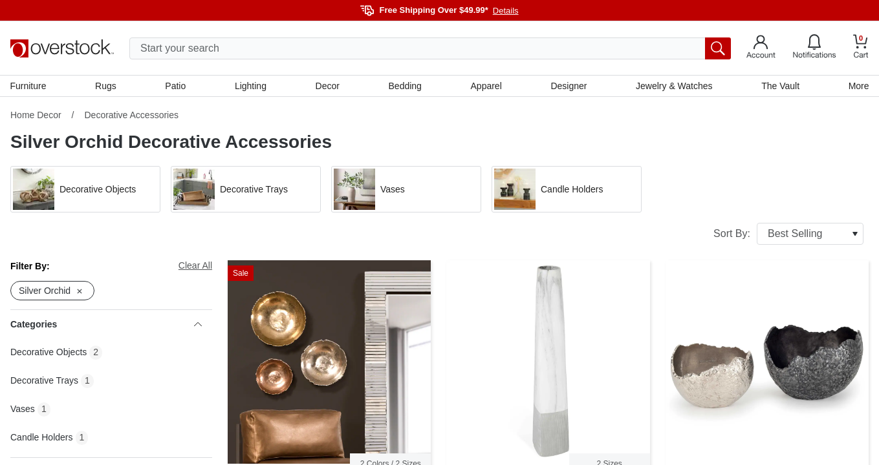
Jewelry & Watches (674, 86)
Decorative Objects (48, 352)
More (858, 86)
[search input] (430, 48)
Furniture (28, 86)
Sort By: (788, 234)
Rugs (106, 86)
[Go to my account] (761, 48)
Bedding (404, 86)
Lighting (250, 86)
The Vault (780, 86)
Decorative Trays (44, 381)
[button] (85, 190)
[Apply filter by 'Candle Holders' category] (567, 190)
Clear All (195, 266)
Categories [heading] (106, 325)
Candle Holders (41, 438)
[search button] (718, 48)
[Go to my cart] (861, 48)
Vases (22, 409)
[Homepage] (62, 48)
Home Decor (35, 115)
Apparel (485, 86)
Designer (568, 86)
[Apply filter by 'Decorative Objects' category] (85, 190)
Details (506, 11)
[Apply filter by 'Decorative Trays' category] (246, 190)
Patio (176, 86)
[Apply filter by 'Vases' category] (406, 190)
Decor (328, 86)
